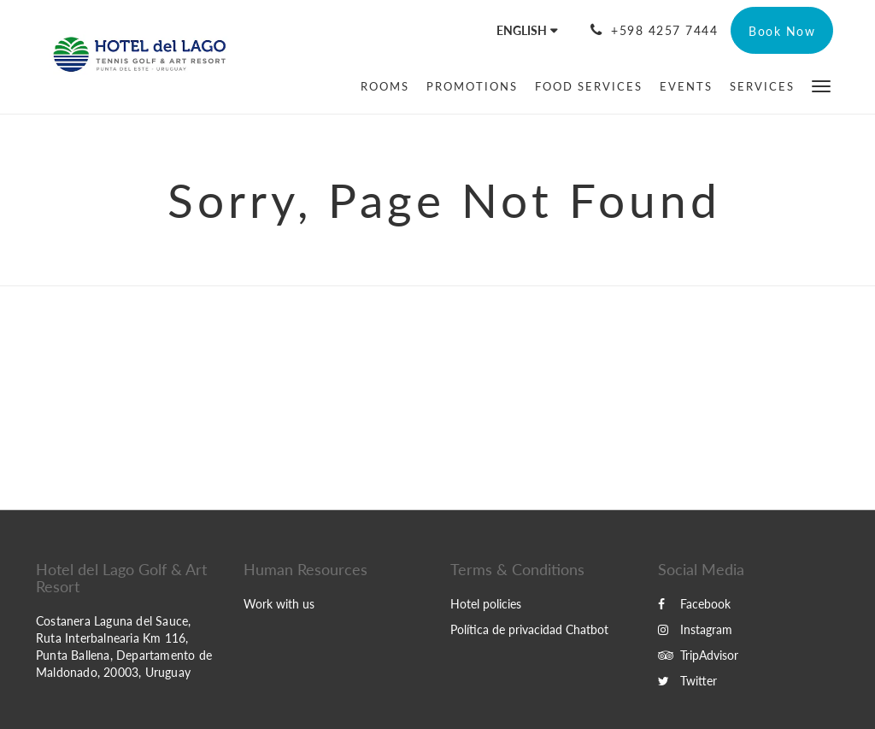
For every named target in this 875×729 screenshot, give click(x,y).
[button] (821, 85)
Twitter (687, 680)
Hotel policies (485, 604)
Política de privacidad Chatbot (529, 629)
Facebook (694, 604)
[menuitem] (385, 86)
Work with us (279, 604)
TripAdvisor (698, 655)
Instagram (695, 629)
